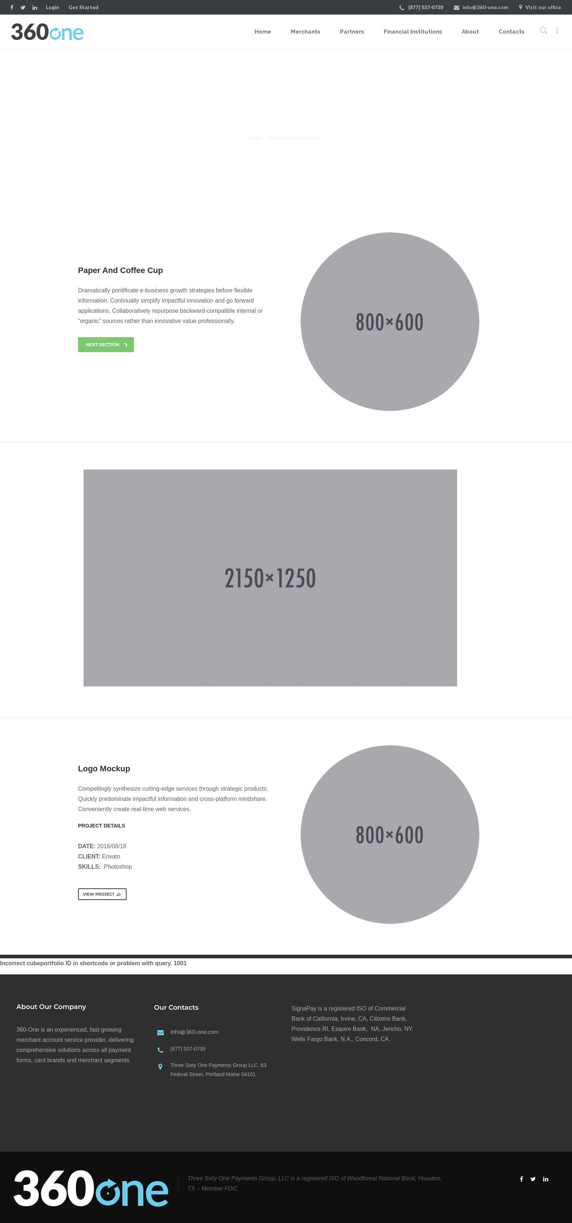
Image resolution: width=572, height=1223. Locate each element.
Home (263, 31)
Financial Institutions (413, 31)
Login (52, 7)
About (470, 31)
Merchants (305, 31)
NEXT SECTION (107, 344)
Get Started (83, 7)
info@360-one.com (485, 7)
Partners (352, 31)
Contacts (512, 31)
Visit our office (543, 7)
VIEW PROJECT (102, 894)
